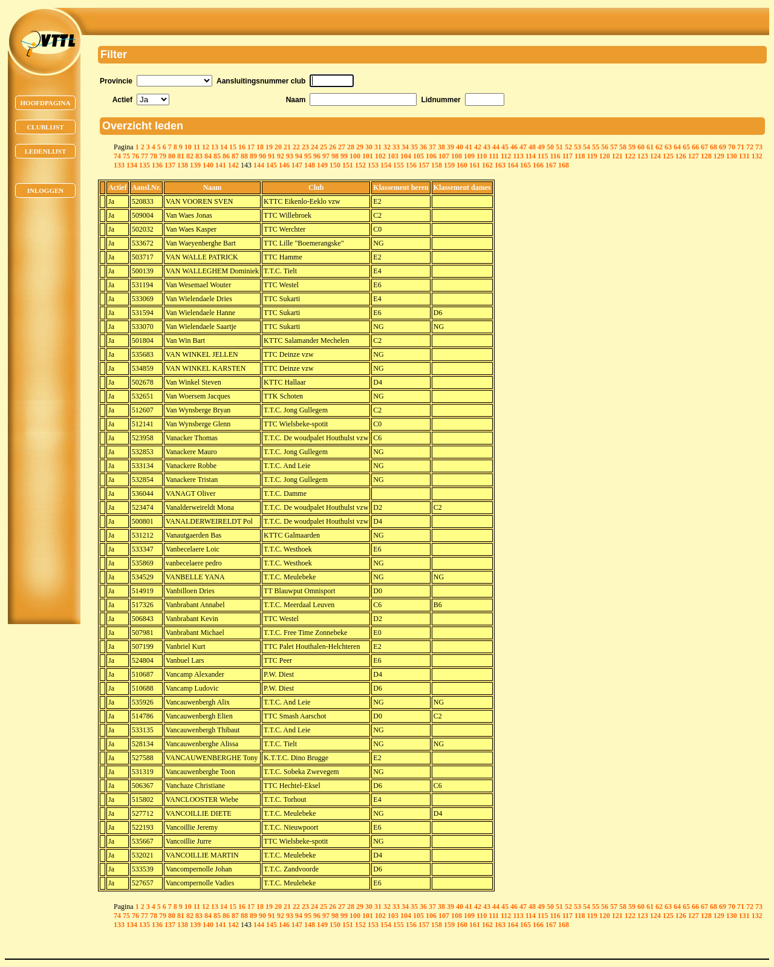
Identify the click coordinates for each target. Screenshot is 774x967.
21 (287, 147)
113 (518, 156)
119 (592, 156)
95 (307, 156)
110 (481, 156)
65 (686, 147)
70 (731, 147)
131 (744, 156)
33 (396, 147)
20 (278, 147)
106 (431, 156)
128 (706, 156)
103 (393, 156)
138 (182, 165)
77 (144, 156)
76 (135, 156)
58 (622, 147)
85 (217, 156)
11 (197, 147)
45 (505, 147)
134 (131, 165)
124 (655, 156)
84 (208, 156)
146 (284, 165)
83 (199, 156)
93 (289, 156)
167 (550, 165)
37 (432, 147)
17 (251, 147)
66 (695, 147)
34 (405, 147)
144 (258, 165)
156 (411, 165)
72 (749, 147)
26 (332, 147)
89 (253, 156)
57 (613, 147)
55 (595, 147)
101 (367, 156)
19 (269, 147)
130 (731, 156)
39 (450, 147)
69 (722, 147)
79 (162, 156)
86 (226, 156)
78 (153, 156)
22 (296, 147)
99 (344, 156)
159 (449, 165)
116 (555, 156)
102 (380, 156)
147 (296, 165)
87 (235, 156)
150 (335, 165)
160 (462, 165)
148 (309, 165)
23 (305, 147)
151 (347, 165)
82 (190, 156)
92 (280, 156)
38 (441, 147)
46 (514, 147)
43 (486, 147)
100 (355, 156)
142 (233, 165)
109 (469, 156)
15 (232, 147)
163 (500, 165)
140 (208, 165)
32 (387, 147)
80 (171, 156)
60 (641, 147)
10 (188, 147)
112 (506, 156)
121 (617, 156)
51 (559, 147)
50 (550, 147)
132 (757, 156)
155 (398, 165)
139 (195, 165)
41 (468, 147)
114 (530, 156)
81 (180, 156)
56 (604, 147)
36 (423, 147)
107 (443, 156)
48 (532, 147)
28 (350, 147)
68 (713, 147)
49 (541, 147)
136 (157, 165)
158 (436, 165)
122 (630, 156)
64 (677, 147)
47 (523, 147)
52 (568, 147)
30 (368, 147)
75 (126, 156)
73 (759, 147)
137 (169, 165)
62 (659, 147)
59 (632, 147)
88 (244, 156)
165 (525, 165)
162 (487, 165)
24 (314, 147)
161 (474, 165)
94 (298, 156)
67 (704, 147)
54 (586, 147)
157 (423, 165)
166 (538, 165)
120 (604, 156)
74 (117, 156)
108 (456, 156)
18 (260, 147)
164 (512, 165)
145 (271, 165)
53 (577, 147)
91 (271, 156)
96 (316, 156)
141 (220, 165)
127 (693, 156)
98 (335, 156)
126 (680, 156)
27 (341, 147)
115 (543, 156)
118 (579, 156)
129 (719, 156)
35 (414, 147)
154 (385, 165)
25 (323, 147)
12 (205, 147)
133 (119, 165)
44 (495, 147)
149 (322, 165)
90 (262, 156)
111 (494, 156)
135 (144, 165)
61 (650, 147)
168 (563, 165)
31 (378, 147)
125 (668, 156)
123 (642, 156)
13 (214, 147)
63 (668, 147)
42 (477, 147)
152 (360, 165)
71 (740, 147)
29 (359, 147)
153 (373, 165)
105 (418, 156)
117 (567, 156)
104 (405, 156)
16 (242, 147)
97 (326, 156)
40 (459, 147)
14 (223, 147)
